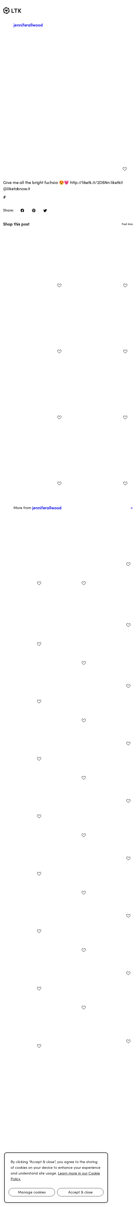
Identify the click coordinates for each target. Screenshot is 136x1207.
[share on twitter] (45, 210)
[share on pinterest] (34, 210)
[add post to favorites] (124, 169)
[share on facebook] (22, 210)
